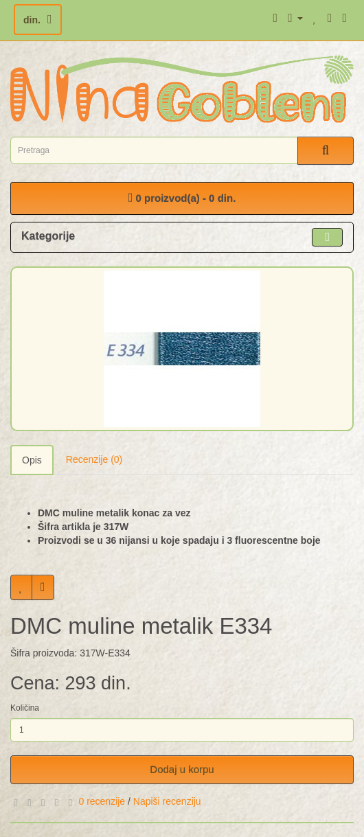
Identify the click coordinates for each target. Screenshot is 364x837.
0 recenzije (101, 801)
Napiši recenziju (167, 801)
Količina (24, 708)
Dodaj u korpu (182, 769)
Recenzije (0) (94, 459)
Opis (32, 460)
